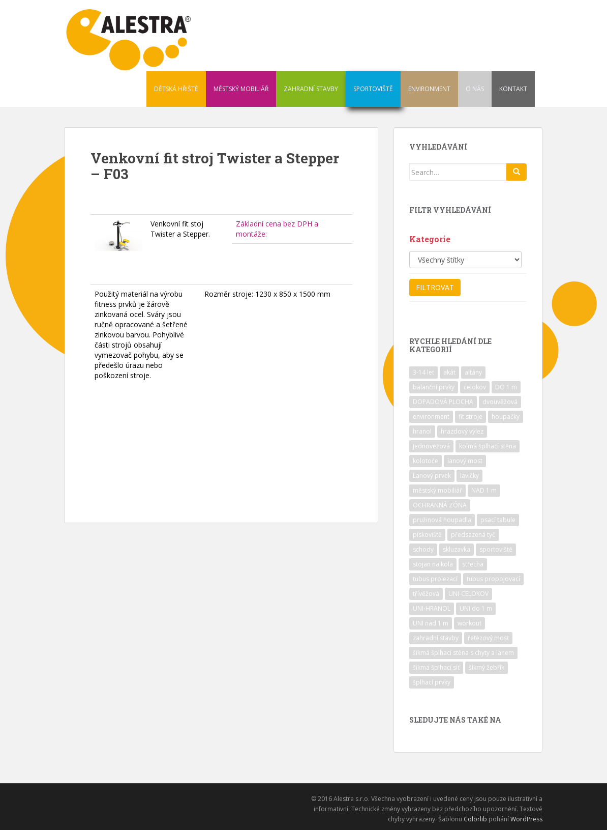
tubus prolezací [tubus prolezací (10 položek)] (435, 579)
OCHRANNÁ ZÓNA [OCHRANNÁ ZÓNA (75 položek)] (440, 505)
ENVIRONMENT (429, 88)
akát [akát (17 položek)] (449, 372)
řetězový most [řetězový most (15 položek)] (488, 638)
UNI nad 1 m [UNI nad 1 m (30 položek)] (430, 623)
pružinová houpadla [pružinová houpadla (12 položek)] (442, 520)
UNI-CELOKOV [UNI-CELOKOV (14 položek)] (468, 593)
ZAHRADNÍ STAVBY (311, 88)
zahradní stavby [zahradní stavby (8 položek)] (436, 638)
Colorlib (475, 819)
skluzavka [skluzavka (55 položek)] (456, 549)
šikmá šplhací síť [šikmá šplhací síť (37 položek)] (436, 667)
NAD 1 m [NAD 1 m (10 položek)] (484, 490)
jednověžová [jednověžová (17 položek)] (431, 446)
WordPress (526, 819)
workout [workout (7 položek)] (469, 623)
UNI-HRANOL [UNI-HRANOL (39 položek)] (431, 608)
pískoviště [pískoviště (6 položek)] (427, 534)
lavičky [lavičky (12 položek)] (469, 475)
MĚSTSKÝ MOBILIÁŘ (241, 88)
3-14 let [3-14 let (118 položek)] (423, 372)
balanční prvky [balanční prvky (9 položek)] (433, 387)
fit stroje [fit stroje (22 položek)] (470, 416)
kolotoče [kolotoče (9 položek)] (425, 460)
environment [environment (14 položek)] (431, 416)
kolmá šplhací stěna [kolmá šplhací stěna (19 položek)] (487, 446)
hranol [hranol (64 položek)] (422, 431)
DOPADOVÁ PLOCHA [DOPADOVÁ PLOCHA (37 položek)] (443, 401)
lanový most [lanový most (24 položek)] (464, 460)
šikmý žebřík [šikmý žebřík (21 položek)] (486, 667)
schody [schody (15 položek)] (423, 549)
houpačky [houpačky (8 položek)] (506, 416)
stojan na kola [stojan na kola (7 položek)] (433, 564)
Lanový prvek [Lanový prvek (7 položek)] (432, 475)
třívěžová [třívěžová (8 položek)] (426, 593)
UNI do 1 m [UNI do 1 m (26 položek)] (476, 608)
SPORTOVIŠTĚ (373, 88)
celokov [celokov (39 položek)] (475, 387)
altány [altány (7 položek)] (473, 372)
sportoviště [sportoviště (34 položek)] (495, 549)
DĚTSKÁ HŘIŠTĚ (176, 88)
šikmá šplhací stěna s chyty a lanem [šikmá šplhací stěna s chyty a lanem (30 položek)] (463, 652)
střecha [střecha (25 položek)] (472, 564)
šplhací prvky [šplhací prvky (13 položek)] (431, 682)
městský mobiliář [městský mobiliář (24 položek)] (437, 490)
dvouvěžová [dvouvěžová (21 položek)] (500, 401)
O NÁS (475, 88)
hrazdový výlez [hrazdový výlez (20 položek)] (462, 431)
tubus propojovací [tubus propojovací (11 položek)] (493, 579)
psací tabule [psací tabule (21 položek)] (497, 520)
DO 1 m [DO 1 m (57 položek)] (506, 387)
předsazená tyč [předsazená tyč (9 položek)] (473, 534)
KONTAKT (513, 88)
